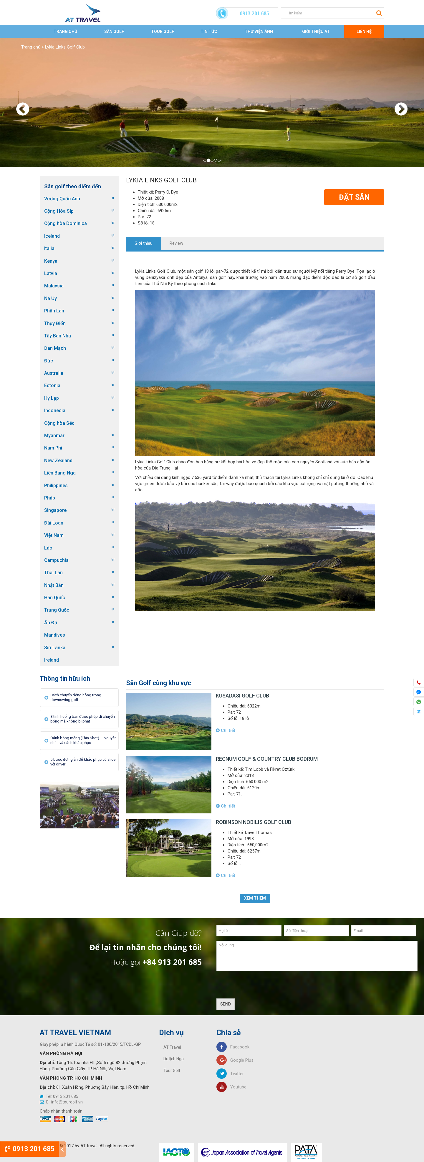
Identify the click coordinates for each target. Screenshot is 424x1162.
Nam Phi (53, 448)
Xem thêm (255, 898)
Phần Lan (54, 311)
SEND (225, 1004)
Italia (49, 248)
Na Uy (50, 298)
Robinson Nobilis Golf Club (253, 822)
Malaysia (54, 286)
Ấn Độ (50, 622)
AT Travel (172, 1047)
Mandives (54, 635)
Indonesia (54, 410)
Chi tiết (225, 730)
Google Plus (235, 1060)
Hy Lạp (51, 398)
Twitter (230, 1073)
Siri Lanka (54, 647)
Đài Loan (53, 523)
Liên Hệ (364, 31)
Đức (48, 361)
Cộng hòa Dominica (65, 223)
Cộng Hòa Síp (59, 211)
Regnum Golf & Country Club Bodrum (267, 759)
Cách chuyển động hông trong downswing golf (75, 697)
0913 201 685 (29, 1149)
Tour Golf (162, 31)
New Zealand (58, 460)
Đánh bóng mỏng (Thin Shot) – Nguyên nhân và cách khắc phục (83, 740)
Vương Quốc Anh (62, 199)
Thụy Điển (55, 323)
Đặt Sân (354, 197)
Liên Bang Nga (60, 473)
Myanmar (54, 435)
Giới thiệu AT (316, 31)
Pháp (49, 498)
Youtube (231, 1087)
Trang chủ (65, 31)
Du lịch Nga (173, 1058)
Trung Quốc (56, 610)
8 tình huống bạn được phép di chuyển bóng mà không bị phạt (82, 718)
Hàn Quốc (54, 597)
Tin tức (209, 31)
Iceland (52, 236)
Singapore (55, 510)
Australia (53, 373)
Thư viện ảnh (259, 31)
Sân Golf (114, 31)
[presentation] (261, 986)
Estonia (52, 385)
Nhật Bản (54, 585)
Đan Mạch (55, 348)
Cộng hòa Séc (59, 423)
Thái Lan (53, 572)
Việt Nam (54, 535)
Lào (48, 548)
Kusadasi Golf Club (242, 695)
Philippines (56, 485)
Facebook (232, 1047)
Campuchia (56, 560)
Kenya (50, 261)
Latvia (50, 273)
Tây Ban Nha (57, 336)
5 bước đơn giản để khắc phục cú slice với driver (82, 761)
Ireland (51, 660)
